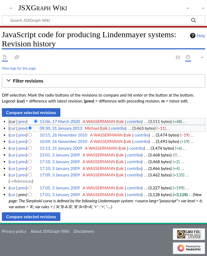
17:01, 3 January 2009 (60, 194)
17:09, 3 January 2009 (60, 174)
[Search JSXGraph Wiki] (103, 20)
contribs (134, 121)
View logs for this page (19, 68)
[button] (103, 81)
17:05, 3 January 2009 (60, 187)
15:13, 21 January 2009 (61, 148)
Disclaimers (84, 231)
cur (12, 128)
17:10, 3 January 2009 (60, 161)
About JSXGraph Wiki (49, 231)
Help (197, 35)
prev (22, 121)
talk (120, 121)
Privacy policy (14, 231)
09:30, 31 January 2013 (61, 128)
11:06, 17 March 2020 (60, 121)
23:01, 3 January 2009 (60, 154)
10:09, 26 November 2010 (63, 141)
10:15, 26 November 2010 (63, 134)
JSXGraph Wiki (42, 8)
